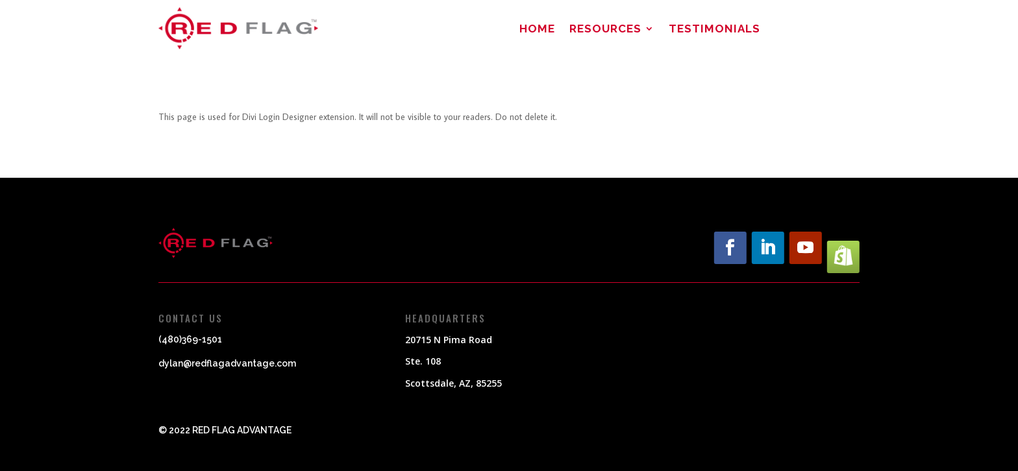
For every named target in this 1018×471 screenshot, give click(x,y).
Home (537, 29)
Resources (605, 29)
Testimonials (714, 29)
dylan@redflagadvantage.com (227, 363)
